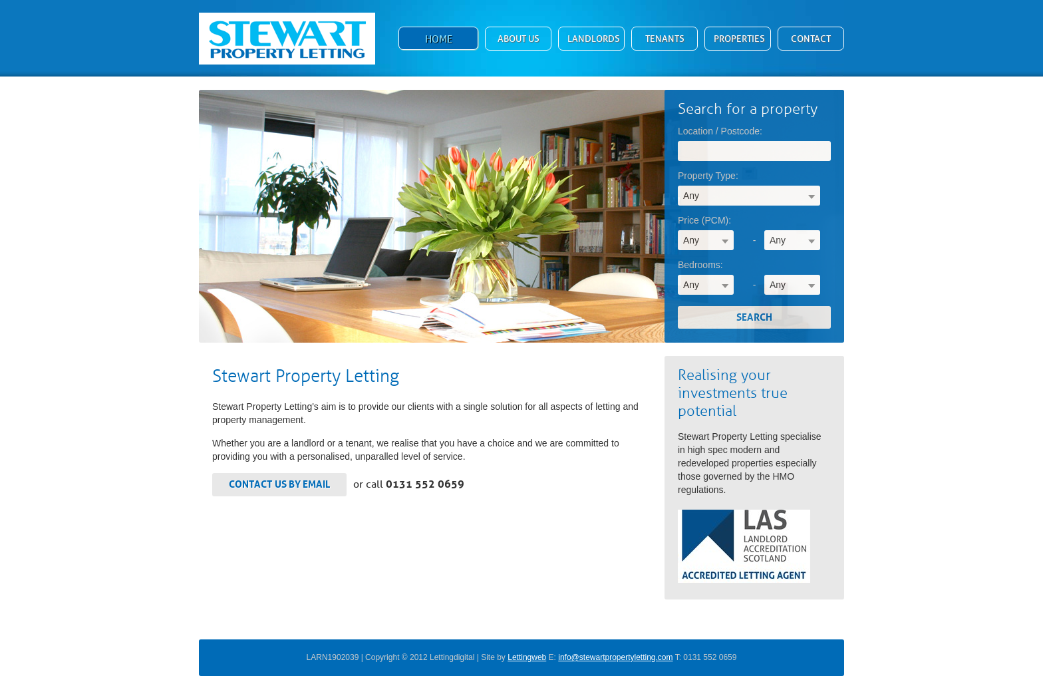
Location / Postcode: (720, 131)
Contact (811, 39)
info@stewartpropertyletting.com (615, 657)
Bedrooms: (700, 264)
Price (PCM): (704, 220)
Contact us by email (279, 484)
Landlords (593, 39)
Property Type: (708, 175)
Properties (739, 39)
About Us (518, 39)
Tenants (664, 39)
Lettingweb (527, 657)
